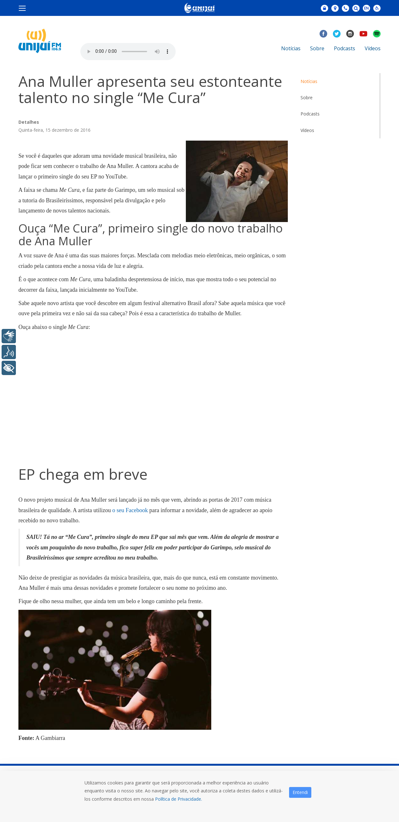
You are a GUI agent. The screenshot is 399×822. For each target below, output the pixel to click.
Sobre (317, 48)
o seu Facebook (130, 510)
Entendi (300, 792)
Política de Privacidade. (178, 799)
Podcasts (344, 48)
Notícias (291, 48)
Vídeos (373, 48)
